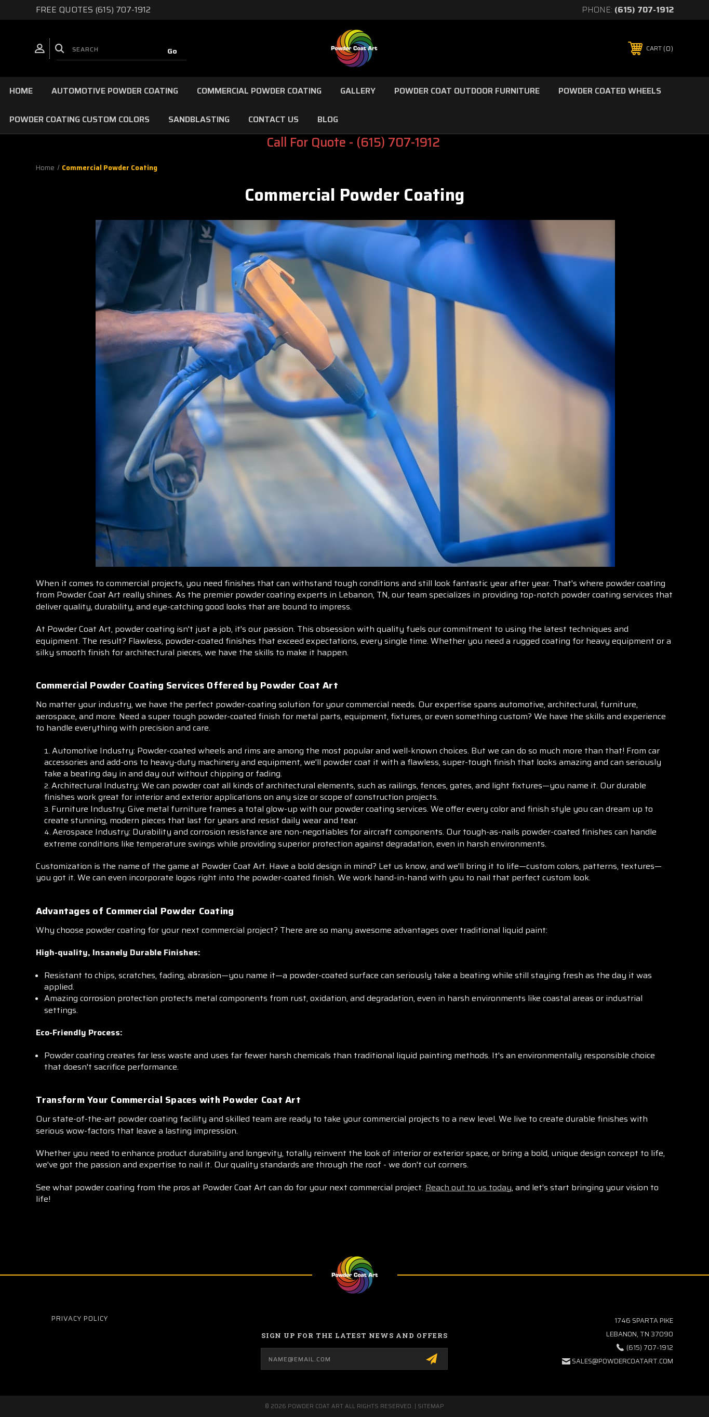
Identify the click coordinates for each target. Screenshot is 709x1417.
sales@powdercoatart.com (622, 1361)
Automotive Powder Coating (114, 90)
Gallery (358, 90)
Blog (327, 119)
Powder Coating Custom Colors (79, 119)
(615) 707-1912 (644, 9)
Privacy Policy (79, 1318)
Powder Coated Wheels (609, 90)
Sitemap (431, 1406)
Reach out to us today (468, 1187)
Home (21, 90)
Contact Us (273, 119)
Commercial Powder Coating (259, 90)
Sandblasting (199, 119)
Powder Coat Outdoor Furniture (467, 90)
